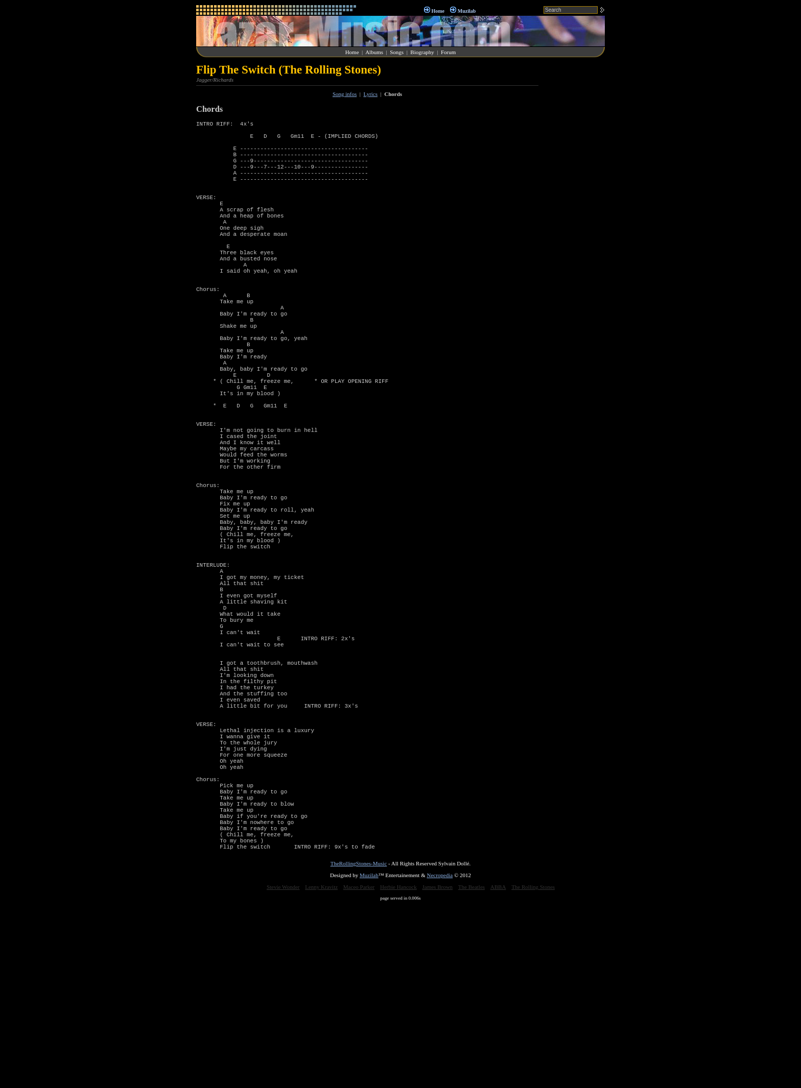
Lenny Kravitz (321, 1069)
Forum (448, 52)
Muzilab (467, 11)
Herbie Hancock (398, 1069)
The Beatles (471, 1069)
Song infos (345, 94)
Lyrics (371, 94)
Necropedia (440, 1057)
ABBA (498, 1069)
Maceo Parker (358, 1069)
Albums (374, 52)
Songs (397, 52)
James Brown (437, 1069)
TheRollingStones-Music (359, 1046)
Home (437, 11)
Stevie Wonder (283, 1069)
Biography (422, 52)
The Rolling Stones (533, 1069)
